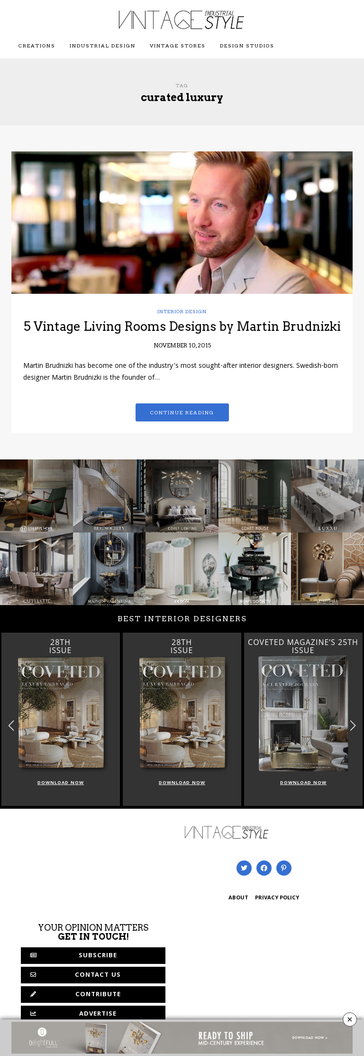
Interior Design (182, 311)
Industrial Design (103, 45)
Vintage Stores (178, 45)
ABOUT (238, 898)
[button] (352, 725)
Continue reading (182, 412)
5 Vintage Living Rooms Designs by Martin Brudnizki (182, 326)
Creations (36, 45)
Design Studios (247, 45)
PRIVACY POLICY (277, 898)
